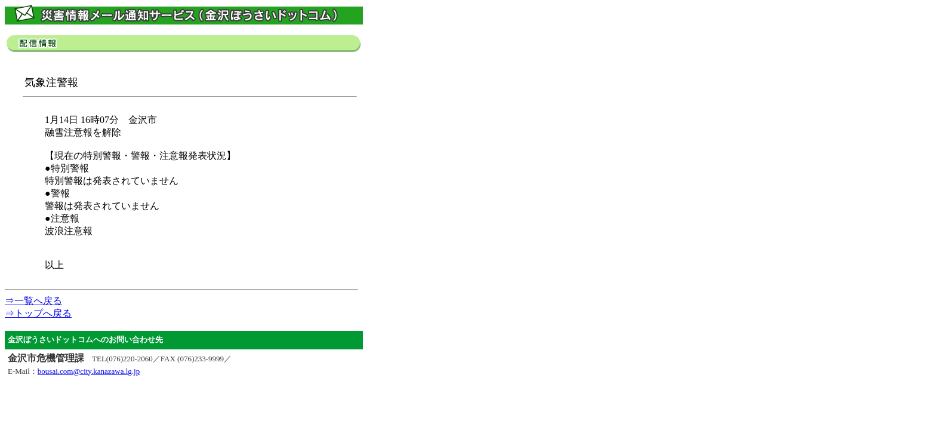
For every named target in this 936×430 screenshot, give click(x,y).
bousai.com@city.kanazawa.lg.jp (89, 371)
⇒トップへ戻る (38, 313)
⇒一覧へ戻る (33, 301)
